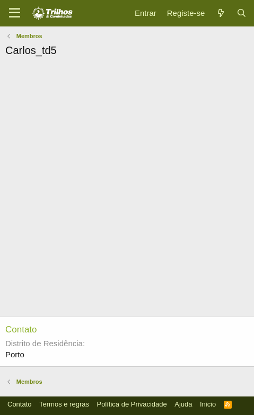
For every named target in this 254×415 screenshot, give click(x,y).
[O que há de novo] (220, 13)
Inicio (208, 404)
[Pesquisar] (241, 13)
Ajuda (183, 404)
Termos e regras (64, 404)
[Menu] (14, 13)
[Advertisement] (127, 190)
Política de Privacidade (132, 404)
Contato (19, 404)
